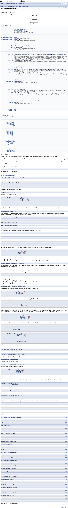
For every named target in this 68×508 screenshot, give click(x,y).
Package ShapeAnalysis (25, 6)
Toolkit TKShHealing (18, 6)
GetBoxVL (15, 110)
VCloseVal (15, 104)
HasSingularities (16, 49)
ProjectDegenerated (16, 67)
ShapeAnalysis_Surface (22, 31)
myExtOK (12, 121)
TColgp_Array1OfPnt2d (42, 69)
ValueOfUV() (29, 299)
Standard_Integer (21, 54)
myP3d (12, 124)
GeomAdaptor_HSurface (8, 37)
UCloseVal (15, 102)
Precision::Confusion (39, 90)
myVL (12, 135)
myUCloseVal (13, 150)
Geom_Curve (11, 81)
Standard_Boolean (10, 49)
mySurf (12, 116)
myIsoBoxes (13, 141)
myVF (12, 134)
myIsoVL (12, 140)
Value (14, 45)
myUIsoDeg (13, 130)
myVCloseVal (13, 151)
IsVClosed (15, 89)
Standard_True (32, 204)
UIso (14, 81)
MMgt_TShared (15, 111)
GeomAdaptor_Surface (4, 436)
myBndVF (12, 144)
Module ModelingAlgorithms (11, 6)
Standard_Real (19, 45)
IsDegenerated (16, 60)
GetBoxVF (15, 109)
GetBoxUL (15, 108)
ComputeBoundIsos (16, 79)
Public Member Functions (60, 7)
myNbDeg (12, 122)
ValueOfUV (15, 92)
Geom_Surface (21, 29)
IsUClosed (15, 86)
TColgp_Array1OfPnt (33, 69)
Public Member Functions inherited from (9, 111)
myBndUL (12, 143)
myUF (12, 132)
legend (34, 23)
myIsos (12, 131)
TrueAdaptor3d (16, 39)
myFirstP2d (13, 125)
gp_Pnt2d (18, 47)
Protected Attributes (65, 7)
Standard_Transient (16, 113)
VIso (14, 83)
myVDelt (12, 149)
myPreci (12, 123)
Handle (18, 29)
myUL (12, 133)
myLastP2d (13, 126)
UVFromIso (15, 100)
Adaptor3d (15, 37)
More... (21, 30)
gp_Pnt (12, 45)
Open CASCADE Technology (3, 6)
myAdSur (12, 117)
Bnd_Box (11, 108)
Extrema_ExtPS (3, 433)
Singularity (15, 54)
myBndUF (12, 142)
